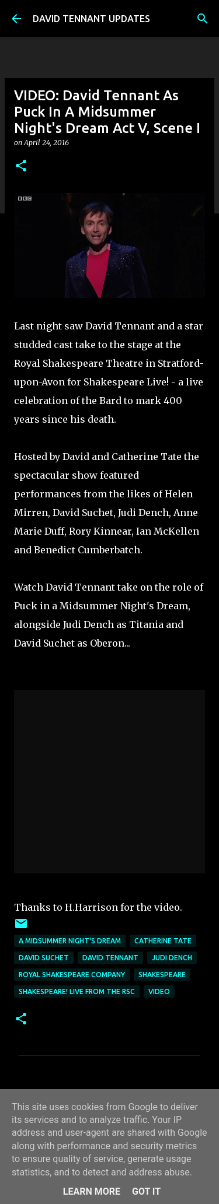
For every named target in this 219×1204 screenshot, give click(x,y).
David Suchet (44, 957)
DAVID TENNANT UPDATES (91, 18)
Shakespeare (162, 974)
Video (159, 991)
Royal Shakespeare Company (72, 974)
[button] (21, 166)
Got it (146, 1191)
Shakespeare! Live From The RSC (77, 991)
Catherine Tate (163, 941)
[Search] (203, 19)
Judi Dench (172, 957)
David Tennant (110, 957)
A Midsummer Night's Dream (70, 941)
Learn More (91, 1191)
